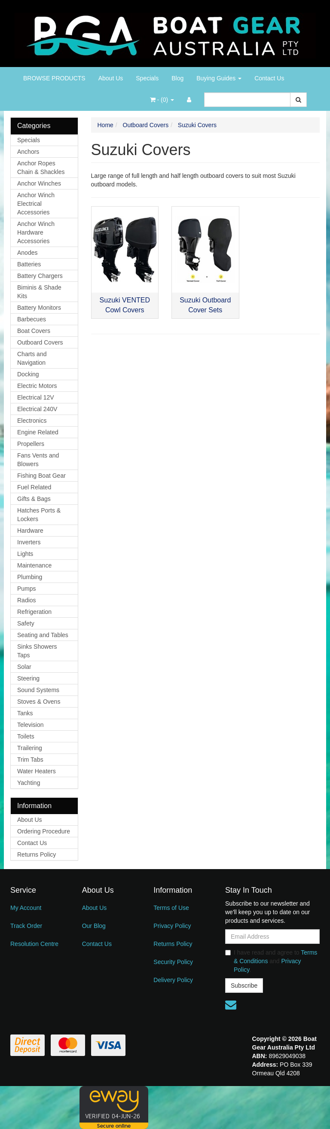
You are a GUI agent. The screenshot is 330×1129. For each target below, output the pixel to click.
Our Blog (94, 925)
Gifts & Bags (34, 498)
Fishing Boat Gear (41, 475)
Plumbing (29, 577)
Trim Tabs (30, 759)
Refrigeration (34, 611)
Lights (25, 553)
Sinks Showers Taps (37, 651)
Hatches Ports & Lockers (39, 514)
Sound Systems (38, 690)
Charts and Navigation (31, 358)
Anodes (27, 252)
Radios (26, 600)
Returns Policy (36, 854)
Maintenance (34, 565)
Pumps (26, 588)
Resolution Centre (34, 943)
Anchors (28, 151)
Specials (147, 78)
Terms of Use (171, 907)
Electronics (31, 420)
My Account (25, 907)
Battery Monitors (39, 307)
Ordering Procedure (43, 831)
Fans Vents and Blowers (38, 459)
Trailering (29, 748)
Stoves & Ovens (38, 701)
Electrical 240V (37, 409)
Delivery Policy (173, 979)
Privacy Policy (172, 925)
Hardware (30, 530)
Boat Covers (33, 330)
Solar (24, 666)
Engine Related (37, 432)
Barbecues (31, 319)
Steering (28, 678)
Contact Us (269, 78)
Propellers (30, 443)
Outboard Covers (40, 342)
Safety (25, 623)
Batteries (29, 264)
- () (162, 99)
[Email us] (230, 1004)
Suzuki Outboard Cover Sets (205, 305)
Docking (28, 374)
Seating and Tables (42, 635)
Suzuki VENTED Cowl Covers (125, 305)
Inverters (28, 542)
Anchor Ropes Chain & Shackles (41, 167)
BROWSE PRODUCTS (54, 78)
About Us (110, 78)
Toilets (25, 736)
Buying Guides (218, 78)
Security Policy (173, 961)
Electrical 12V (35, 397)
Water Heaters (36, 771)
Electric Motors (37, 385)
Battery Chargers (40, 275)
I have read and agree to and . (271, 961)
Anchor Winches (39, 183)
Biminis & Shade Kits (39, 291)
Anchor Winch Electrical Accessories (36, 204)
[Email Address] (272, 936)
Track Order (26, 925)
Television (30, 724)
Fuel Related (34, 487)
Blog (177, 78)
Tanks (25, 713)
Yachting (28, 782)
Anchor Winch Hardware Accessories (36, 232)
